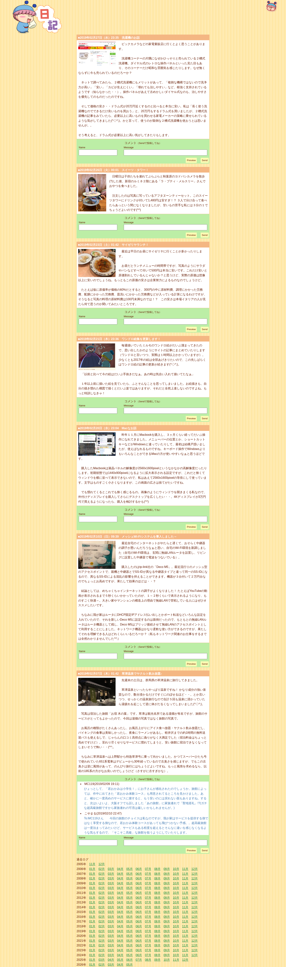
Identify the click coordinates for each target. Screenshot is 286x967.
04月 (120, 869)
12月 (101, 864)
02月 (101, 869)
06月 (139, 869)
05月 (129, 869)
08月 (157, 869)
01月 (92, 869)
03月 (111, 869)
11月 (92, 864)
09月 (167, 869)
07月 (148, 869)
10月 (176, 869)
